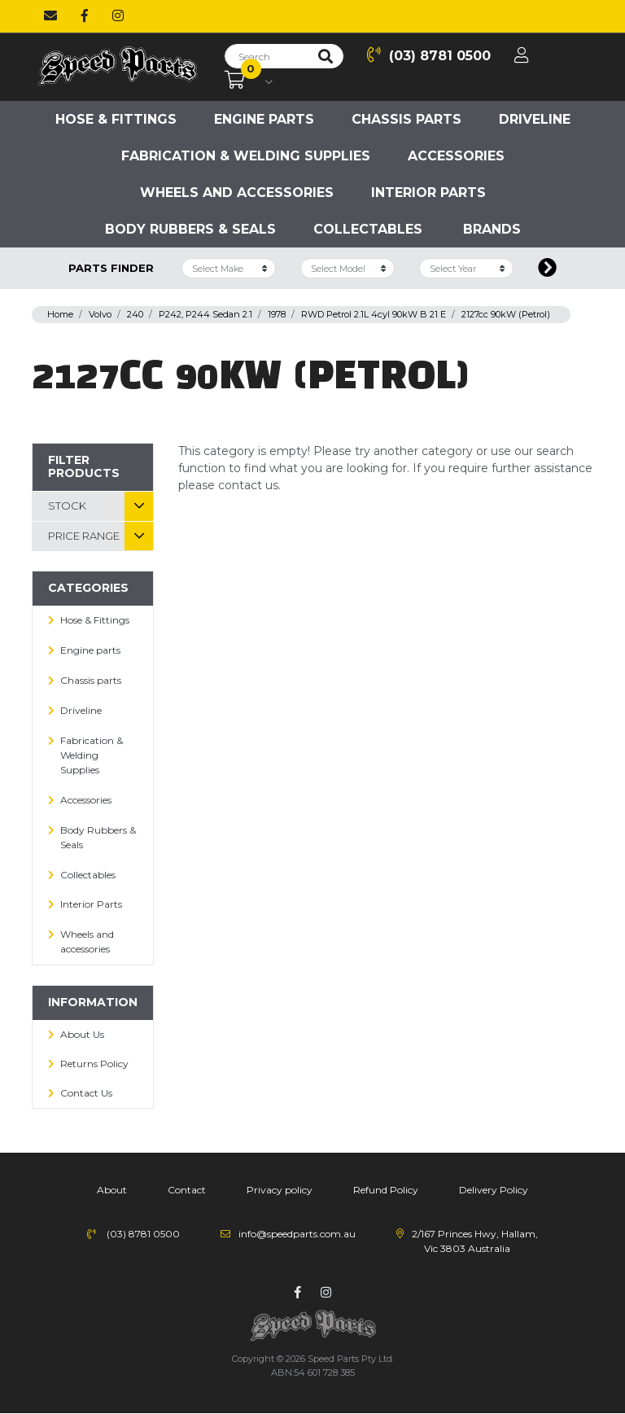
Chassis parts (406, 119)
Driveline (534, 119)
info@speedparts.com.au (297, 1234)
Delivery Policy (493, 1190)
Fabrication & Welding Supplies (245, 156)
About (112, 1190)
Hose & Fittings (116, 119)
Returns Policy (94, 1063)
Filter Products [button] (84, 467)
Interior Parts (428, 192)
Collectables (367, 229)
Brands (492, 229)
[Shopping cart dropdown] (249, 80)
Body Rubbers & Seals (190, 229)
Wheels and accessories (237, 192)
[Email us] (50, 16)
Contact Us (86, 1093)
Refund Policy (385, 1190)
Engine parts (264, 119)
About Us (82, 1034)
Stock (67, 505)
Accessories (456, 156)
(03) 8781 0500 (429, 54)
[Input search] (266, 56)
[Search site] (325, 56)
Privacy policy (279, 1190)
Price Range (84, 535)
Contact (187, 1190)
